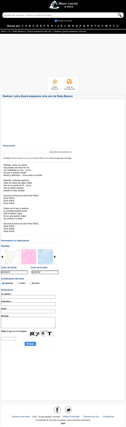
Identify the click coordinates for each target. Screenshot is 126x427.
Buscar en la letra (64, 21)
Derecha (35, 283)
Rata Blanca (19, 31)
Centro (22, 283)
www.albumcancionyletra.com (61, 152)
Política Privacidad (71, 416)
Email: (4, 309)
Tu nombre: (6, 294)
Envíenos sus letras (21, 416)
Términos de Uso (91, 416)
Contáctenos (108, 416)
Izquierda (9, 283)
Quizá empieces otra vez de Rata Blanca (28, 158)
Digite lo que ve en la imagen (14, 331)
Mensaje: (5, 316)
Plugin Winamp (54, 88)
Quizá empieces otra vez (39, 31)
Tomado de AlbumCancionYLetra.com (18, 221)
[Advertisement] (63, 55)
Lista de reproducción (69, 88)
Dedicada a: (6, 301)
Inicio (3, 31)
